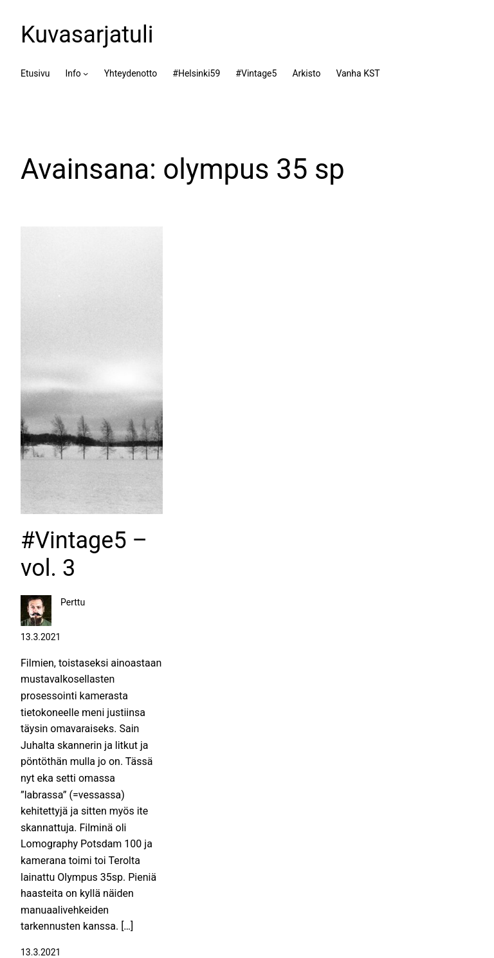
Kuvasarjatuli (87, 34)
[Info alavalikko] (85, 73)
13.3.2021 (40, 952)
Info (72, 73)
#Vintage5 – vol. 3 (84, 554)
